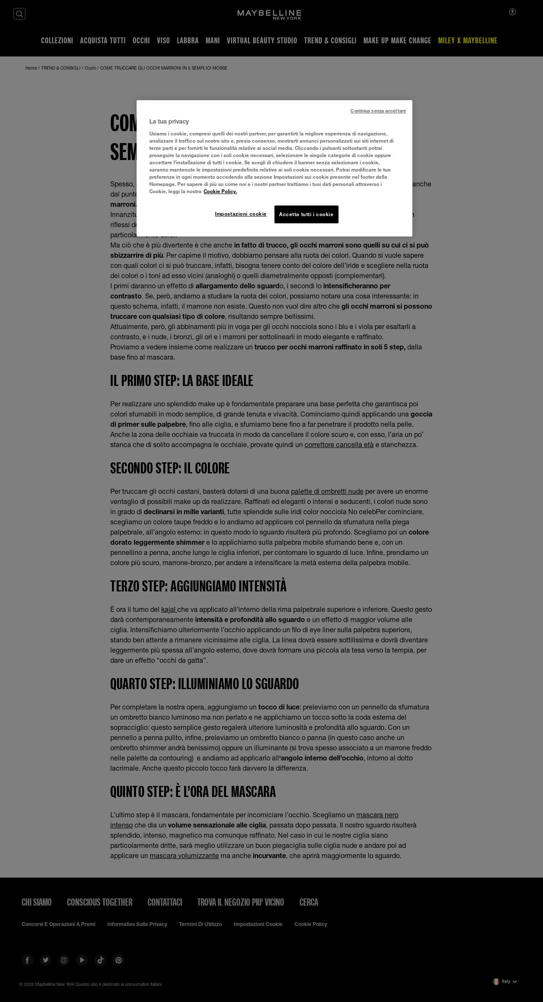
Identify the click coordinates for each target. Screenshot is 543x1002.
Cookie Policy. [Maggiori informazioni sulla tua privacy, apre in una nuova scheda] (220, 191)
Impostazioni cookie (241, 214)
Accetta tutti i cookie (306, 214)
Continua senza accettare (378, 110)
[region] (274, 168)
